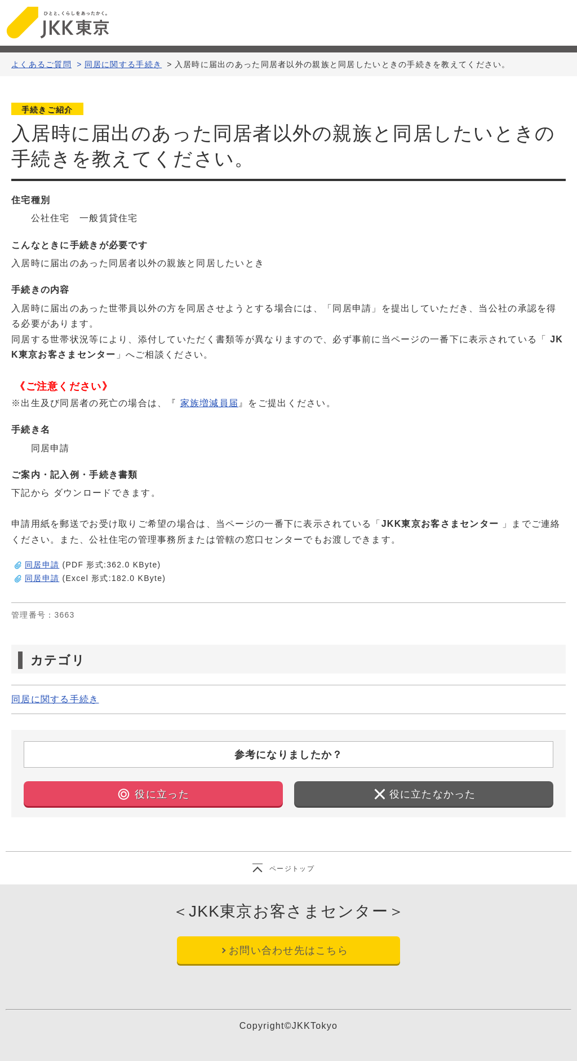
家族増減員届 (209, 403)
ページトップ (291, 869)
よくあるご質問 (41, 64)
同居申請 (42, 564)
